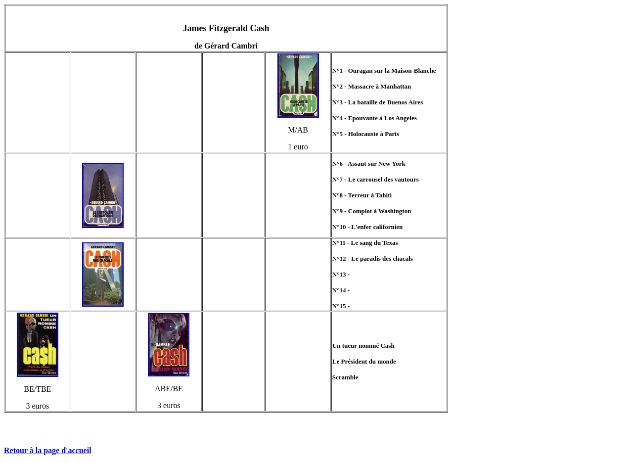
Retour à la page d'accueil (47, 450)
